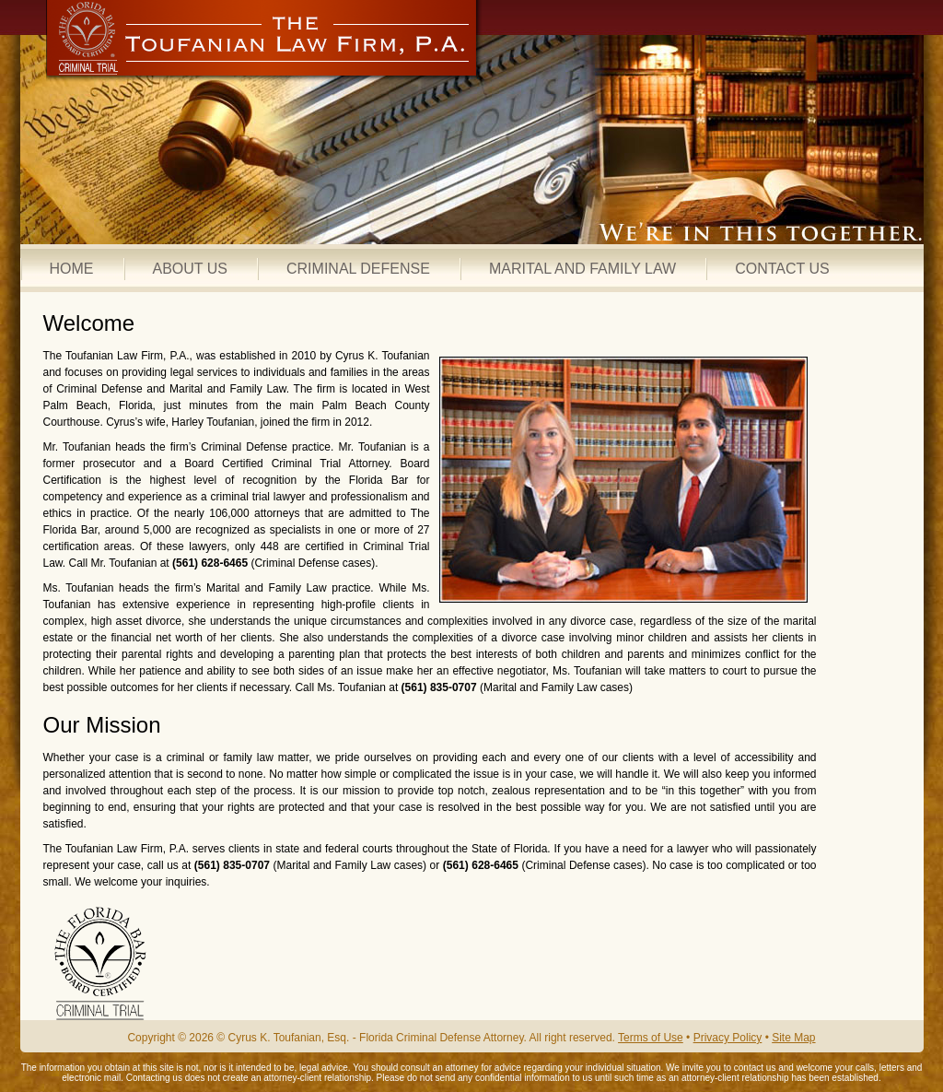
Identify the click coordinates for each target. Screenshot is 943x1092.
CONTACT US (782, 268)
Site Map (793, 1037)
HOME (72, 268)
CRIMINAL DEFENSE (358, 268)
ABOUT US (190, 268)
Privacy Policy (728, 1037)
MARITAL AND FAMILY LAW (582, 268)
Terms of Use (650, 1037)
